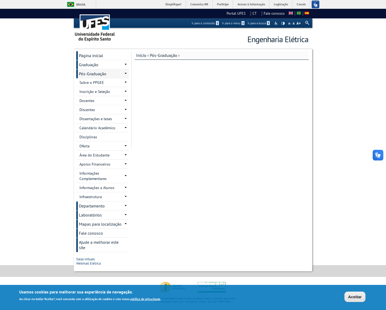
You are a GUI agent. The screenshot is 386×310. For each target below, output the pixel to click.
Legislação (281, 4)
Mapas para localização (100, 224)
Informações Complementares (93, 176)
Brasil (81, 4)
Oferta (84, 146)
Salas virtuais (87, 259)
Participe (223, 4)
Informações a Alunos (96, 187)
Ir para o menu (233, 23)
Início (141, 55)
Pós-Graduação (163, 55)
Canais (301, 4)
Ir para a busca (259, 23)
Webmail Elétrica (90, 263)
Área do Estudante (94, 155)
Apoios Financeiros (94, 164)
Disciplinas (88, 137)
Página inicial (91, 55)
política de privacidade (145, 299)
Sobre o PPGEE (91, 82)
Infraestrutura (90, 196)
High (283, 23)
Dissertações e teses (95, 118)
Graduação (88, 64)
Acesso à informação (251, 4)
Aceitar (355, 297)
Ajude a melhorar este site (99, 245)
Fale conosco (274, 13)
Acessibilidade (277, 23)
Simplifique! (173, 4)
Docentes (86, 100)
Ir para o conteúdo (205, 23)
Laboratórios (90, 215)
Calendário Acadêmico (97, 127)
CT (256, 13)
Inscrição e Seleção (94, 91)
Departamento (92, 206)
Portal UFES (238, 13)
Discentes (87, 109)
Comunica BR (199, 4)
